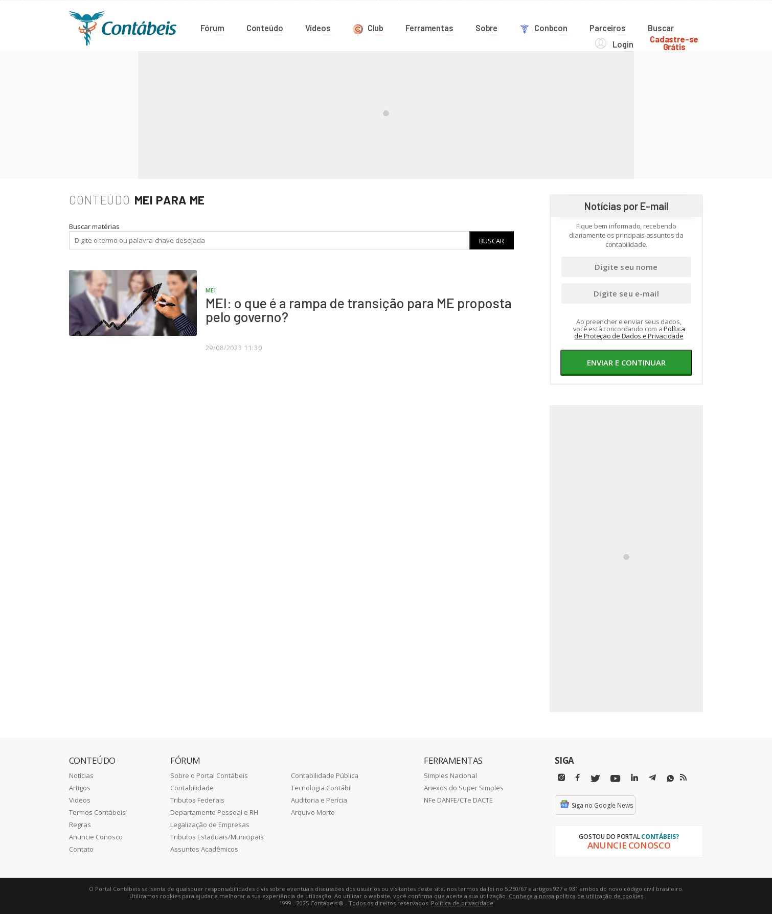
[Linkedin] (634, 777)
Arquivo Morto (313, 811)
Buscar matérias (94, 226)
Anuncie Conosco (96, 836)
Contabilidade (192, 787)
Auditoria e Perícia (319, 799)
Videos (79, 799)
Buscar (491, 240)
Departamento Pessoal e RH (214, 811)
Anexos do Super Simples (464, 787)
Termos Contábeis (97, 811)
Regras (80, 824)
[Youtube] (615, 778)
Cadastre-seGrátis (678, 26)
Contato (81, 848)
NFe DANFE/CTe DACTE (458, 799)
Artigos (79, 787)
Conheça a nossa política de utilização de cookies (576, 895)
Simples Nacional (450, 775)
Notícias (81, 775)
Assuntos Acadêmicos (204, 848)
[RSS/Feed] (683, 777)
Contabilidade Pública (324, 775)
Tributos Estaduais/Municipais (217, 836)
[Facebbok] (578, 777)
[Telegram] (652, 778)
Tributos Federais (197, 799)
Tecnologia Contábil (321, 787)
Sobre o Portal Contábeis (209, 775)
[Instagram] (561, 777)
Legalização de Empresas (209, 824)
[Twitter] (595, 778)
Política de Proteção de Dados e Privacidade (629, 332)
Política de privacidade (462, 902)
